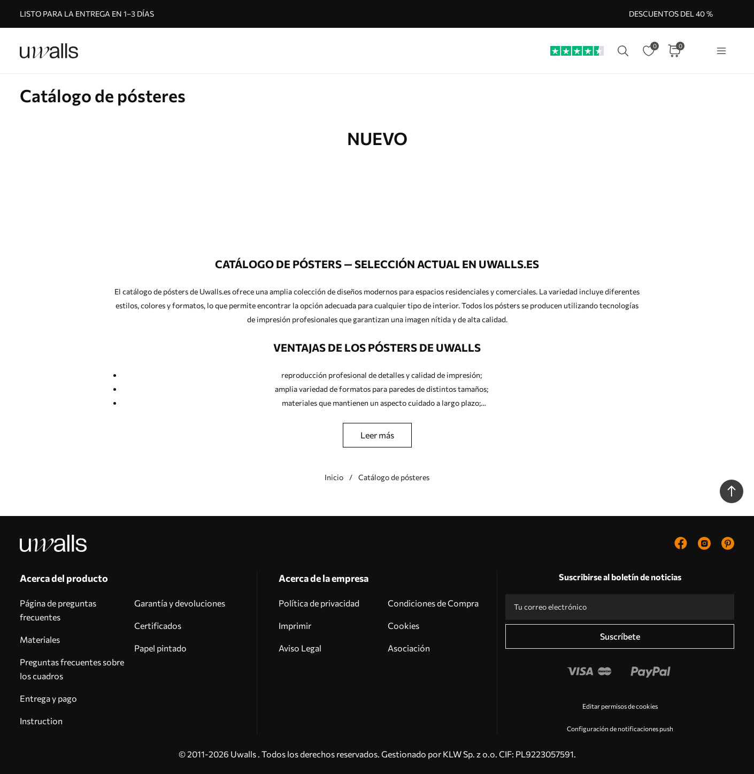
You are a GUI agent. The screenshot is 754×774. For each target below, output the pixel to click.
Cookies (403, 625)
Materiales (40, 639)
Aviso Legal (300, 648)
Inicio (334, 477)
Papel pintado (160, 648)
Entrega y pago (48, 698)
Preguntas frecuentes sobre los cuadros (72, 669)
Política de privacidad (319, 603)
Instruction (41, 721)
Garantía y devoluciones (179, 603)
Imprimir (295, 625)
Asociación (409, 648)
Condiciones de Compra (433, 603)
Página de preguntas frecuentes (58, 610)
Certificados (157, 625)
